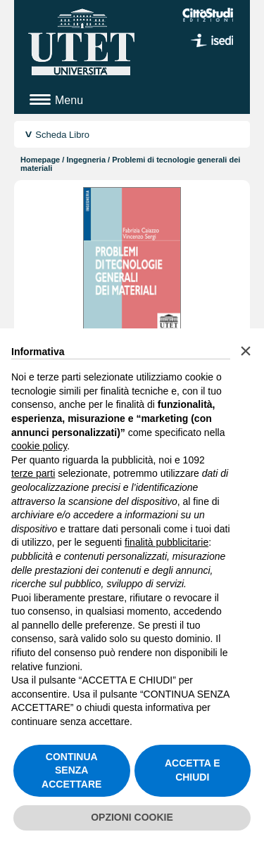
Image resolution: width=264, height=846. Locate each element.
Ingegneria (86, 159)
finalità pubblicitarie (166, 542)
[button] (245, 351)
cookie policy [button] (39, 445)
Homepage (40, 159)
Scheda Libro (62, 134)
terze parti (33, 473)
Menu (69, 100)
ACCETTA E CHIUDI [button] (192, 770)
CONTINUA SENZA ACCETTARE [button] (71, 770)
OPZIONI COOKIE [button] (132, 817)
